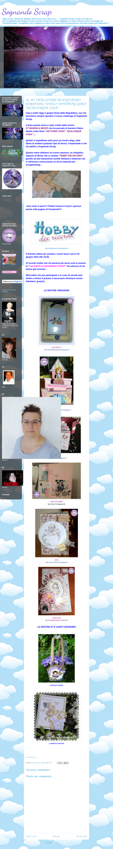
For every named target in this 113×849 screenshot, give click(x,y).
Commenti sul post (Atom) (60, 842)
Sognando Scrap (27, 11)
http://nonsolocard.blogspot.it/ (57, 562)
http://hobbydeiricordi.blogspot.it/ (56, 248)
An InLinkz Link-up (31, 757)
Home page (56, 836)
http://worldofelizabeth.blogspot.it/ (56, 350)
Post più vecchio (82, 836)
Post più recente (31, 836)
